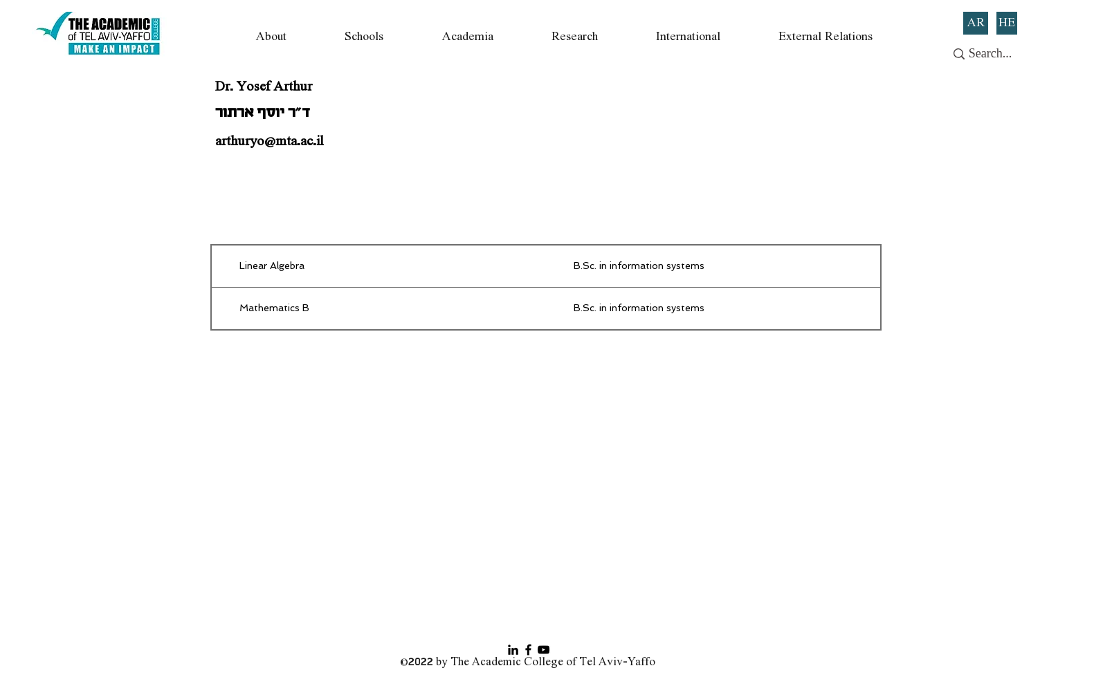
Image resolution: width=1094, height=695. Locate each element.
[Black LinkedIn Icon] (513, 649)
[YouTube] (543, 649)
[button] (271, 37)
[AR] (976, 23)
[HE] (1007, 23)
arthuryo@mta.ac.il (269, 142)
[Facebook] (528, 649)
